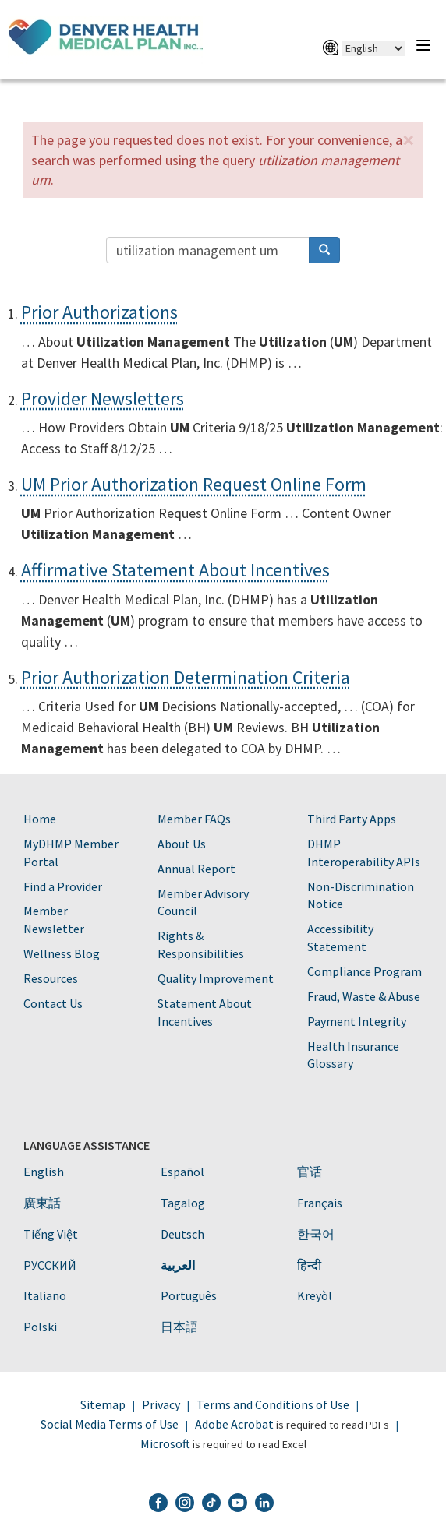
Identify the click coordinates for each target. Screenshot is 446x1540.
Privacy (161, 1404)
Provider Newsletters (102, 398)
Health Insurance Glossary (353, 1055)
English (43, 1171)
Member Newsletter (53, 919)
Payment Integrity (356, 1021)
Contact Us (53, 1003)
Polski (40, 1326)
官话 (309, 1171)
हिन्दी (309, 1265)
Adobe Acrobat (234, 1424)
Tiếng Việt (50, 1234)
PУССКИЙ (49, 1265)
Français (319, 1203)
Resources (50, 978)
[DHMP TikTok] (211, 1504)
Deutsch (182, 1234)
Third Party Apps (351, 818)
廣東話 (42, 1203)
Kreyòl (314, 1295)
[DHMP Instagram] (184, 1504)
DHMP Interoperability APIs (363, 852)
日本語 (179, 1326)
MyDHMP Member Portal (71, 852)
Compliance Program (364, 971)
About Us (182, 843)
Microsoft (165, 1443)
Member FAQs (194, 818)
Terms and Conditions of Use (272, 1404)
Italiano (44, 1295)
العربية (178, 1265)
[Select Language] (373, 48)
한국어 (315, 1234)
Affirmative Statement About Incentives (175, 570)
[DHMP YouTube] (237, 1504)
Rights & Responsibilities (201, 944)
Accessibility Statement (340, 937)
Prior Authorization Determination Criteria (185, 677)
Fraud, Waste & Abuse (363, 996)
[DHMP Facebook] (158, 1504)
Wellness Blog (61, 953)
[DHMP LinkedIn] (264, 1504)
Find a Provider (62, 886)
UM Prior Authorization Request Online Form (193, 484)
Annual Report (196, 868)
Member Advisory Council (203, 902)
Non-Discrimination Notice (360, 895)
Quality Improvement (216, 978)
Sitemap (103, 1404)
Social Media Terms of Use (110, 1424)
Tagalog (183, 1203)
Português (189, 1295)
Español (182, 1171)
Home (39, 818)
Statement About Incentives (205, 1012)
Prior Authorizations (99, 312)
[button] (408, 140)
